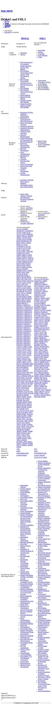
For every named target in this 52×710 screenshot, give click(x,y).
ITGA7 (41, 324)
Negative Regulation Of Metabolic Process (44, 578)
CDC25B (42, 289)
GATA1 (24, 283)
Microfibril (23, 544)
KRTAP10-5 (28, 310)
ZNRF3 (19, 447)
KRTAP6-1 (27, 340)
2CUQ (41, 457)
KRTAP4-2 (27, 331)
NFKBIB (44, 348)
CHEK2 (43, 293)
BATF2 (19, 241)
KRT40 (19, 302)
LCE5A (29, 355)
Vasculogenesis (25, 653)
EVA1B (19, 274)
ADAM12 (25, 229)
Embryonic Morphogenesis (25, 626)
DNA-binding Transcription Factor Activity (26, 91)
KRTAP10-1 (20, 307)
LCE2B (19, 352)
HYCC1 (41, 322)
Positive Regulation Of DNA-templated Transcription (44, 556)
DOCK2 (28, 263)
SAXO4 (29, 407)
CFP (23, 253)
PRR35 (46, 357)
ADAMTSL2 (21, 231)
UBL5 (29, 433)
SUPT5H (37, 379)
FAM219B (20, 276)
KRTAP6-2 (20, 341)
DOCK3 (19, 265)
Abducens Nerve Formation (25, 132)
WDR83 (19, 438)
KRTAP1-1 (24, 303)
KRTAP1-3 (20, 305)
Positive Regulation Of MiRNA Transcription (44, 639)
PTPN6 (41, 359)
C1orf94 (47, 286)
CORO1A (37, 298)
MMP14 (36, 338)
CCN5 (18, 250)
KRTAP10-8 (28, 312)
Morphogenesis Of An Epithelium (26, 586)
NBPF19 (19, 372)
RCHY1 (24, 404)
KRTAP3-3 (27, 327)
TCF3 (23, 423)
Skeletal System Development (25, 666)
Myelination (41, 680)
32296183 (8, 26)
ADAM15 (45, 279)
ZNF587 (24, 443)
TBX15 (30, 421)
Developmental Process (25, 557)
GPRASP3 (20, 286)
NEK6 (24, 374)
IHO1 (46, 322)
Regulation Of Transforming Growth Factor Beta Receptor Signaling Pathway (26, 610)
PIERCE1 (42, 353)
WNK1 (42, 393)
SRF (41, 378)
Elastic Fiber (24, 604)
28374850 (29, 208)
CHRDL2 (24, 255)
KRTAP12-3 (20, 317)
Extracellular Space (26, 629)
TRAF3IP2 (42, 384)
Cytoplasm (41, 54)
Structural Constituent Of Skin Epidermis (26, 507)
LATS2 (41, 333)
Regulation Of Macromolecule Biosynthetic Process (44, 573)
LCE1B (24, 348)
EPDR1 (19, 272)
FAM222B (44, 312)
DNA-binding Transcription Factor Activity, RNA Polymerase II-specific (26, 74)
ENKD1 (29, 270)
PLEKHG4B (45, 355)
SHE (42, 369)
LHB (45, 333)
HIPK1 (36, 321)
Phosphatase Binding (44, 620)
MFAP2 (29, 365)
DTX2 (18, 267)
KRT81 (23, 302)
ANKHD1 (42, 283)
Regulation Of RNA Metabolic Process (44, 503)
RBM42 (42, 362)
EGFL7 (25, 270)
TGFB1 (23, 424)
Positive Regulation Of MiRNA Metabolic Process (44, 673)
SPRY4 (23, 417)
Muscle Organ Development (42, 142)
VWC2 (27, 435)
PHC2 (40, 352)
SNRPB (19, 414)
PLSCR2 (19, 393)
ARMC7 (19, 238)
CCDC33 (19, 248)
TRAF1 (19, 428)
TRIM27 (36, 386)
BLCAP (29, 241)
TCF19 (19, 423)
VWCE (24, 436)
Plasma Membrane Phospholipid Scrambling (26, 597)
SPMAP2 (48, 376)
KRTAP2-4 (27, 324)
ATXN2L (19, 239)
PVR (18, 398)
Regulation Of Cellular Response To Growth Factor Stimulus (26, 551)
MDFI (31, 364)
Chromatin (23, 53)
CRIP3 (48, 298)
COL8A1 (29, 257)
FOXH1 (19, 281)
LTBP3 (19, 362)
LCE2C (24, 352)
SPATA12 (30, 414)
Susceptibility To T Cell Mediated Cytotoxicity (26, 658)
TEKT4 (27, 423)
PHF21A (45, 352)
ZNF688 (30, 443)
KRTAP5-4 (20, 338)
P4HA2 (41, 350)
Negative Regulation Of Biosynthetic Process (44, 545)
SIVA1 (27, 409)
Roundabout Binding (26, 623)
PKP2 (46, 353)
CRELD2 (30, 258)
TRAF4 (29, 428)
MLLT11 (19, 369)
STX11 (24, 419)
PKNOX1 (20, 390)
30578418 (41, 218)
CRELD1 (24, 258)
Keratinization (24, 490)
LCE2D (29, 352)
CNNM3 (23, 257)
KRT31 (19, 298)
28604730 (23, 220)
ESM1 (23, 272)
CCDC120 (27, 246)
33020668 (41, 215)
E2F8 (42, 305)
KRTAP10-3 (29, 308)
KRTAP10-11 (21, 308)
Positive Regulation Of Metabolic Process (44, 661)
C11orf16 (24, 244)
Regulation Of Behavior (24, 156)
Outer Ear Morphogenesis (25, 136)
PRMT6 (26, 395)
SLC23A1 (26, 410)
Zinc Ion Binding (43, 87)
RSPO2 (19, 407)
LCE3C (24, 353)
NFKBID (24, 376)
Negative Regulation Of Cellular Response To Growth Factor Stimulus (26, 591)
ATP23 (29, 238)
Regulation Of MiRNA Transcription (42, 616)
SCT (18, 409)
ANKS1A (24, 236)
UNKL (19, 435)
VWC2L (19, 436)
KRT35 (19, 300)
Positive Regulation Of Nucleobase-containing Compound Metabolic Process (44, 532)
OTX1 (18, 383)
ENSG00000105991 (23, 453)
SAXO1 (47, 365)
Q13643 (36, 455)
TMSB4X (45, 383)
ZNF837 (24, 445)
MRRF (36, 341)
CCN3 (24, 248)
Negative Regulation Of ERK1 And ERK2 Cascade (26, 576)
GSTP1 (19, 288)
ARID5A (30, 236)
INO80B (28, 293)
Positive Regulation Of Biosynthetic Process (44, 585)
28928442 (30, 223)
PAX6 (27, 383)
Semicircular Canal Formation (26, 167)
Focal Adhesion (42, 55)
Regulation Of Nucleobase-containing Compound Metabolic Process (43, 513)
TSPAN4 (23, 433)
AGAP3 (19, 232)
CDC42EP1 (37, 291)
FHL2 (48, 314)
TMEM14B (37, 383)
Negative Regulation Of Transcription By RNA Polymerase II (44, 488)
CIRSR (29, 255)
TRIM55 (19, 431)
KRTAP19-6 (20, 322)
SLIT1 (32, 410)
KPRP (29, 296)
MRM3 (41, 340)
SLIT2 (19, 412)
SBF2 (41, 367)
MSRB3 (41, 341)
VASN (23, 435)
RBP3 (30, 402)
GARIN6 (37, 317)
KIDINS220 (43, 326)
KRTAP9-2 (20, 343)
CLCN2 (43, 295)
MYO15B (25, 369)
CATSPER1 (20, 246)
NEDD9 (19, 374)
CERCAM (29, 251)
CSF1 (42, 300)
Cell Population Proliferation (42, 628)
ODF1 (23, 381)
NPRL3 (36, 350)
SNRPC (24, 414)
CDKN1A (45, 291)
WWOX (24, 438)
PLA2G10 (26, 390)
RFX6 (36, 364)
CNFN (19, 257)
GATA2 (47, 317)
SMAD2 (40, 372)
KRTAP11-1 (28, 314)
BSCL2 (23, 243)
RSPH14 (47, 364)
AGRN (24, 232)
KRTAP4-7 (20, 334)
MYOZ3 (36, 346)
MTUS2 (36, 343)
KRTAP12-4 (28, 317)
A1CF (36, 279)
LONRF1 (19, 360)
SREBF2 (37, 378)
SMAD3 (46, 372)
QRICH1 (37, 360)
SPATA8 (42, 376)
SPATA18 (19, 416)
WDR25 (36, 393)
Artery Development (26, 164)
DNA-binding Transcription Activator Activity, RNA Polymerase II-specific (26, 83)
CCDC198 (46, 288)
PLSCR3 (25, 393)
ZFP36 (43, 395)
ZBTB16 (24, 440)
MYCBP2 (44, 345)
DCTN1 (30, 262)
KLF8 (36, 329)
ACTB (40, 279)
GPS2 (25, 286)
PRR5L (36, 359)
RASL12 (37, 362)
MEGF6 (19, 365)
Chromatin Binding (44, 582)
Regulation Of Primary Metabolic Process (43, 604)
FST (32, 281)
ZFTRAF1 (20, 442)
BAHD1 (29, 239)
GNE (23, 284)
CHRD (19, 255)
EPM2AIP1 (37, 308)
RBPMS (19, 404)
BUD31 (19, 244)
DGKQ (19, 263)
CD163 (27, 250)
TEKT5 (19, 424)
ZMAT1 (29, 442)
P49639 (24, 455)
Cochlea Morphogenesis (25, 174)
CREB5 (19, 258)
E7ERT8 (19, 455)
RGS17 (29, 404)
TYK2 (42, 390)
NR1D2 (19, 379)
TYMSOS (48, 390)
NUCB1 (28, 379)
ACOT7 (19, 229)
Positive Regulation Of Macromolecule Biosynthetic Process (44, 611)
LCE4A (23, 355)
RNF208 (28, 405)
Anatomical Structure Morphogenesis (26, 129)
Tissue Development (26, 511)
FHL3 (42, 38)
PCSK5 (19, 384)
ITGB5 (45, 324)
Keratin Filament (25, 489)
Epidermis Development (24, 495)
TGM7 (19, 426)
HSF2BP (47, 321)
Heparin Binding (25, 622)
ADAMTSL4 (29, 231)
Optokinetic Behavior (26, 126)
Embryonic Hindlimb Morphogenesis (26, 636)
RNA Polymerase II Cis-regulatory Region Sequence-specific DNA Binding (26, 66)
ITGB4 (22, 295)
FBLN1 (19, 277)
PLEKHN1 (20, 391)
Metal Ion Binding (43, 89)
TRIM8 (30, 431)
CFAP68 (19, 253)
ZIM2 (25, 442)
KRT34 (29, 298)
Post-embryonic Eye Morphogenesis (26, 640)
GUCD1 (23, 288)
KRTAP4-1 (20, 329)
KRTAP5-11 (27, 334)
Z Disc (40, 57)
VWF (28, 436)
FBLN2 (24, 277)
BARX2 (41, 286)
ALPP (23, 234)
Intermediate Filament (24, 486)
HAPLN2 (47, 319)
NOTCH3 (29, 378)
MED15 (46, 336)
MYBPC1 (42, 343)
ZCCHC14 (37, 395)
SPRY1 (25, 416)
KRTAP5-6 (27, 338)
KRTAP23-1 (20, 326)
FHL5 (26, 279)
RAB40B (43, 360)
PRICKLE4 (20, 395)
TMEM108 (46, 381)
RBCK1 (25, 402)
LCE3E (19, 355)
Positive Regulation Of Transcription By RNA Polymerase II (26, 140)
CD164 (19, 251)
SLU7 (36, 372)
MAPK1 (41, 336)
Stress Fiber (41, 50)
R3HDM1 (20, 400)
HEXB (29, 288)
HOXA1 (25, 38)
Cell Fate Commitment (24, 647)
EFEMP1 (25, 269)
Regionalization (25, 663)
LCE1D (19, 350)
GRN (29, 286)
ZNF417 (19, 443)
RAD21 (48, 360)
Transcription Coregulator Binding (44, 595)
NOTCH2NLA (21, 378)
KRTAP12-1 (20, 315)
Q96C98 (42, 455)
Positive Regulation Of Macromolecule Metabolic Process (44, 623)
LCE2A (29, 350)
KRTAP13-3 (28, 319)
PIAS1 (36, 353)
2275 (35, 449)
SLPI (22, 412)
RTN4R (23, 407)
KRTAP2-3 (20, 324)
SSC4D (28, 417)
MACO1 (19, 364)
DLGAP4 (37, 303)
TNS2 (32, 426)
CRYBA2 (37, 300)
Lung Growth (24, 661)
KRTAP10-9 (20, 314)
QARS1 (27, 398)
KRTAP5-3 (27, 336)
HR (18, 291)
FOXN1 (24, 281)
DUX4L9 (37, 305)
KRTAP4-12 (20, 331)
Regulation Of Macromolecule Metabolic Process (43, 666)
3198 (18, 449)
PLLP (25, 391)
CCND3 (36, 289)
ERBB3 (44, 308)
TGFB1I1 (29, 424)
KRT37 (23, 300)
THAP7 (23, 426)
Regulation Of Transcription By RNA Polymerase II (26, 119)
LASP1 (30, 346)
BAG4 (25, 239)
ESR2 (27, 272)
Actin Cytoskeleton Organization (44, 145)
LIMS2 (19, 359)
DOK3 (24, 265)
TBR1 (26, 421)
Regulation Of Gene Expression (44, 560)
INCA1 (23, 293)
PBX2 (31, 383)
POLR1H (37, 357)
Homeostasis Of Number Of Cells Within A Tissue (43, 656)
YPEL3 (19, 440)
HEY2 (25, 289)
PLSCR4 (31, 393)
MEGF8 (24, 365)
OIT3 (26, 381)
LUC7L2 (28, 362)
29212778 (47, 213)
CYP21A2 (30, 260)
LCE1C (29, 348)
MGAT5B (20, 367)
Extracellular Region (26, 584)
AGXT (28, 232)
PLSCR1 (30, 391)
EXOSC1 (37, 310)
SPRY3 (19, 417)
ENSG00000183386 (40, 453)
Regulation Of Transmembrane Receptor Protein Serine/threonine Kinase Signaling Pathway (25, 531)
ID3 (26, 291)
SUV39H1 (29, 419)
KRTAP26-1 (28, 326)
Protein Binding (25, 95)
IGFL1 (30, 291)
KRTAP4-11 (27, 329)
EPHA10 (44, 307)
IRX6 (18, 295)
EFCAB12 (47, 305)
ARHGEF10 (38, 284)
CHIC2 (27, 253)
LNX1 (29, 359)
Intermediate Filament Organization (24, 538)
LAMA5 (19, 346)
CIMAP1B (37, 295)
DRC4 (28, 265)
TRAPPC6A (20, 429)
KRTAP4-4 (20, 333)
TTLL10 (43, 388)
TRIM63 (25, 431)
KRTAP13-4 (20, 321)
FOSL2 (39, 315)
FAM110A (37, 312)
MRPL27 (47, 340)
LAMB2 (24, 346)
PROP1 (19, 397)
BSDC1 (28, 243)
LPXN (25, 360)
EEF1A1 (19, 269)
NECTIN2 (30, 372)
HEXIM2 (19, 289)
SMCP (26, 412)
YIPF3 (29, 438)
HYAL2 (36, 322)
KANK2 (36, 326)
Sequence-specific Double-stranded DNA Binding (25, 105)
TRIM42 (27, 429)
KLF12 (43, 327)
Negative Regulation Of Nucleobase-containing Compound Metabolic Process (44, 471)
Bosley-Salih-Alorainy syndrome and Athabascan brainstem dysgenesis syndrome (26, 197)
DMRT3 (42, 303)
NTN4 (24, 379)
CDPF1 (23, 251)
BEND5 (23, 241)
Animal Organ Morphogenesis (25, 572)
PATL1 (36, 352)
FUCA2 (19, 283)
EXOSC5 (43, 310)
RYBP (36, 365)
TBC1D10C (20, 421)
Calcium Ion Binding (26, 525)
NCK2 (24, 372)
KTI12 (44, 331)
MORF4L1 (43, 338)
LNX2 (36, 336)
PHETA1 (19, 386)
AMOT (19, 236)
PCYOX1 (24, 384)
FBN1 (18, 279)
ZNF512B (37, 397)
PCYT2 (30, 384)
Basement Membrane (26, 542)
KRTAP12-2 (28, 315)
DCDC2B (43, 302)
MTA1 (46, 341)
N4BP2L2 (25, 371)
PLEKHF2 (37, 355)
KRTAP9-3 (27, 343)
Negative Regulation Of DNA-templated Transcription (44, 478)
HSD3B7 (22, 291)
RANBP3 (19, 402)
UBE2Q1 (41, 391)
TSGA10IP (37, 388)
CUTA (18, 260)
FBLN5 (29, 277)
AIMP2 (45, 281)
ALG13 (19, 234)
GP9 (26, 284)
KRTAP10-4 (20, 310)
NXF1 (18, 381)
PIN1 (29, 386)
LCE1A (19, 348)
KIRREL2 (37, 327)
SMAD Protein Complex (42, 647)
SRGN (45, 378)
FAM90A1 (37, 314)
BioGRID (7, 32)
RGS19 (19, 405)
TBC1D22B (43, 379)
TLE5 (28, 426)
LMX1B (23, 359)
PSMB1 (23, 397)
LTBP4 (23, 362)
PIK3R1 (24, 386)
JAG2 (27, 295)
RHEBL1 (41, 364)
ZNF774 (19, 445)
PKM (27, 388)
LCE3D (29, 353)
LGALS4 (26, 357)
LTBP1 (29, 360)
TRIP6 (19, 433)
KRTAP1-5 (27, 305)
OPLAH (31, 381)
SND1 (31, 412)
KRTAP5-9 (20, 340)
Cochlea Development (24, 170)
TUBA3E (37, 390)
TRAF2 (24, 428)
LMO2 (36, 334)
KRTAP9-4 (20, 345)
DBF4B (25, 262)
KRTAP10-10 (28, 307)
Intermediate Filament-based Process (25, 568)
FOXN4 (44, 315)
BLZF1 (19, 243)
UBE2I (36, 391)
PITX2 (23, 388)
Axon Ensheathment (44, 691)
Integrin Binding (25, 513)
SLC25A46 (37, 371)
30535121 (23, 211)
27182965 (23, 223)
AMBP (36, 283)
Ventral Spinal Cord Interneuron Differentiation (44, 540)
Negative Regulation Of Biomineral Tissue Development (26, 632)
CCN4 (29, 248)
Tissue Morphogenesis (25, 619)
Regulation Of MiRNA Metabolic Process (43, 590)
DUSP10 (23, 267)
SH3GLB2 (37, 369)
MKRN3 (25, 367)
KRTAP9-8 (27, 345)
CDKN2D (37, 293)
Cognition (23, 159)
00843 (18, 451)
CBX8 (41, 288)
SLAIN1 (47, 369)
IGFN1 (19, 293)
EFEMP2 (19, 270)
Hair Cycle (23, 499)
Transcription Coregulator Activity (44, 81)
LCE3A (19, 353)
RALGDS (26, 400)
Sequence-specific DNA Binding (25, 101)
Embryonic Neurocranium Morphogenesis (25, 145)
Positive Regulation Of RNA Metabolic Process (44, 564)
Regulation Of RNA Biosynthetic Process (44, 507)
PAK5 (46, 350)
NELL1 (28, 374)
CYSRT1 (19, 262)
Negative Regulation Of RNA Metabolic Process (44, 464)
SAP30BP (41, 365)
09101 (36, 451)
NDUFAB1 (37, 348)
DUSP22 (29, 267)
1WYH (36, 457)
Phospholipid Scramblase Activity (26, 581)
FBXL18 (43, 314)
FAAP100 (25, 274)
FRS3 (29, 281)
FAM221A (26, 276)
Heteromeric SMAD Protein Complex (44, 678)
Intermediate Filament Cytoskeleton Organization (24, 562)
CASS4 (36, 288)
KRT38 (28, 300)
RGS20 (23, 405)
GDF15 (19, 284)
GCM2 (29, 283)
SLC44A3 (44, 371)
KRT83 (19, 303)
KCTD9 (19, 296)
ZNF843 (30, 445)
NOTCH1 (31, 376)
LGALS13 (20, 357)
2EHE (45, 457)
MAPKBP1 (25, 364)
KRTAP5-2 (20, 336)
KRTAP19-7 (28, 322)
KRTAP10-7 (20, 312)
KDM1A (24, 296)
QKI (45, 359)
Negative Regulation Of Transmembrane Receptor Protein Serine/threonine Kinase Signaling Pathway (26, 519)
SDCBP (22, 409)
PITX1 (19, 388)
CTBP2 (46, 300)
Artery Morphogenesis (25, 153)
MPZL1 (36, 340)
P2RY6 (23, 383)
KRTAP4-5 (27, 333)
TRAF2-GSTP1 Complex (25, 650)
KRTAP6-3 (27, 341)
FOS (35, 315)
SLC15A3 (20, 410)
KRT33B (24, 298)
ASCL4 (36, 286)
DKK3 (23, 263)
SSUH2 (19, 419)
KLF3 (47, 327)
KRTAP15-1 (28, 321)
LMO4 (41, 334)
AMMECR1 (29, 234)
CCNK (23, 250)
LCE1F (24, 350)
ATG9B (24, 238)
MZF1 (47, 346)
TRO (45, 386)
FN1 (30, 279)
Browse (7, 21)
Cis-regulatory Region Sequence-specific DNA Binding (43, 633)
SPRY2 (30, 416)
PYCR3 (22, 398)
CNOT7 (42, 296)
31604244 (23, 215)
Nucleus (22, 54)
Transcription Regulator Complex (44, 569)
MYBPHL (37, 345)
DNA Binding (24, 88)
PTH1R (29, 397)
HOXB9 (29, 289)
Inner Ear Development (24, 149)
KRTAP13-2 (20, 319)
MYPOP (19, 371)
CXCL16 (23, 260)
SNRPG (36, 376)
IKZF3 (36, 324)
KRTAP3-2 (20, 327)
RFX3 (47, 362)
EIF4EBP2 (37, 307)
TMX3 (36, 384)
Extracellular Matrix (26, 497)
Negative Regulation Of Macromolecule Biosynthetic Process (44, 525)
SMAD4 (36, 374)
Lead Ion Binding (25, 655)
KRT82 (28, 302)
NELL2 (19, 376)
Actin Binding (42, 84)
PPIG (42, 357)
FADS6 (48, 310)
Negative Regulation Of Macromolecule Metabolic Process (44, 519)
